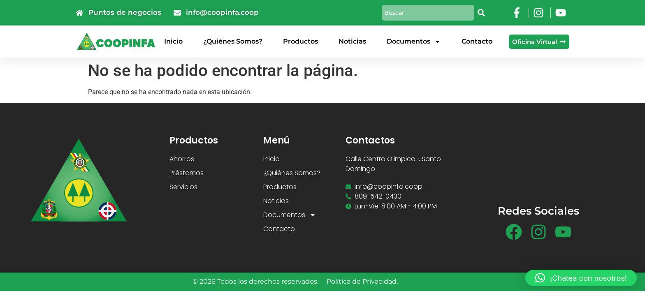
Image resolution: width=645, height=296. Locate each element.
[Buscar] (481, 13)
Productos (300, 41)
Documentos (414, 41)
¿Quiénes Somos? (232, 41)
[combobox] (428, 13)
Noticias (352, 41)
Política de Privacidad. (362, 281)
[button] (581, 278)
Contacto (477, 41)
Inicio (173, 41)
